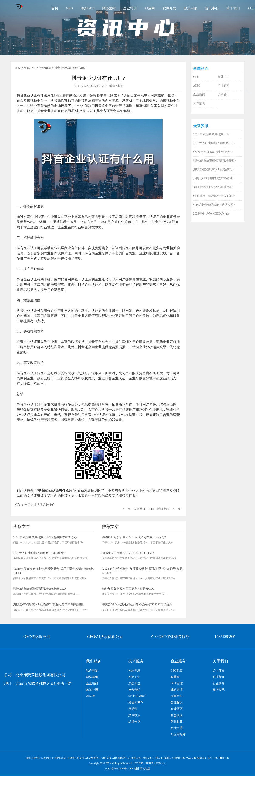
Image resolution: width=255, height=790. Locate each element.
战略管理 (177, 689)
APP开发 (134, 677)
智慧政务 (177, 721)
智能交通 (177, 728)
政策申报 (190, 8)
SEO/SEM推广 (137, 696)
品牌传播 (134, 721)
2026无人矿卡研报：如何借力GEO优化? (39, 553)
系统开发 (134, 683)
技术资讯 (224, 94)
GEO (69, 8)
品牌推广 (49, 504)
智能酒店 (177, 708)
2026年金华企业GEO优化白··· (212, 213)
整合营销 (134, 689)
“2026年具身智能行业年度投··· (212, 152)
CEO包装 (177, 670)
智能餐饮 (177, 702)
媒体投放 (134, 715)
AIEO (196, 85)
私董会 (175, 677)
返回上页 (163, 509)
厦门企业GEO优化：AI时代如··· (213, 187)
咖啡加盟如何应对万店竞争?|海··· (214, 160)
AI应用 (149, 8)
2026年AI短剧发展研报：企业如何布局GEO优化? (45, 537)
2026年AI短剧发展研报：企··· (212, 134)
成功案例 (199, 103)
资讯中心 (212, 8)
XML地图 (133, 768)
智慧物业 (177, 715)
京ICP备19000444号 (116, 768)
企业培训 (130, 8)
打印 (151, 509)
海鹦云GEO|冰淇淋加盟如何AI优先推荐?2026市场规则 (48, 604)
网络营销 (109, 8)
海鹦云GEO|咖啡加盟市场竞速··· (214, 178)
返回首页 (139, 509)
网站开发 (134, 670)
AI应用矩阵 (178, 734)
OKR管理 (177, 683)
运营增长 (177, 696)
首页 (54, 8)
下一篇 (176, 509)
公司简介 (219, 670)
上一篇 (126, 509)
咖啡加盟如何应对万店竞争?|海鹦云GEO (39, 588)
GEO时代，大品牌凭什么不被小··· (215, 196)
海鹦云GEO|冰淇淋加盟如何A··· (213, 169)
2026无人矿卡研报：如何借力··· (213, 143)
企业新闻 (199, 94)
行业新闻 (45, 68)
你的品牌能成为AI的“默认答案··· (214, 204)
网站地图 (145, 768)
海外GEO (87, 8)
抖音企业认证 (33, 504)
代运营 (132, 708)
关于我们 (233, 8)
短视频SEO (135, 702)
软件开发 (169, 8)
